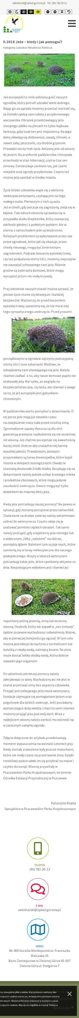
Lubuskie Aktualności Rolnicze (34, 47)
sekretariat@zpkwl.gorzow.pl (28, 3)
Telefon (39, 865)
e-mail (39, 905)
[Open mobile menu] (72, 23)
